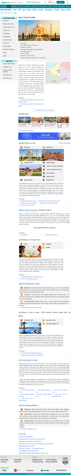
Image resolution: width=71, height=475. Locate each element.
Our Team (4, 461)
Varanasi (34, 9)
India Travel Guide (8, 12)
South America (26, 6)
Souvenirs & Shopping (8, 49)
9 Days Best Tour (7, 66)
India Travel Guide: (6, 9)
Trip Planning (6, 33)
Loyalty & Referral (51, 459)
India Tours (9, 61)
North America (44, 6)
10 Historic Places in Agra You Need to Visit (49, 200)
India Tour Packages (29, 130)
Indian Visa (6, 20)
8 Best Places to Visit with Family (29, 203)
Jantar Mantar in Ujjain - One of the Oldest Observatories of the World (36, 443)
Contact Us (17, 461)
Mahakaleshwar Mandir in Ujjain (26, 446)
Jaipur (28, 9)
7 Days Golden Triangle (9, 63)
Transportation (49, 9)
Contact (60, 2)
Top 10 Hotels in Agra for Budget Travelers (31, 353)
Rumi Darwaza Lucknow (38, 448)
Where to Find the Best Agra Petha (29, 278)
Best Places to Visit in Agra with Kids (49, 203)
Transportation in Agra (29, 360)
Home (1, 12)
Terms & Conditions (51, 461)
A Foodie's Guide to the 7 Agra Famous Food (32, 276)
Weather (57, 9)
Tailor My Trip (61, 6)
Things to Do (6, 30)
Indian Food (6, 43)
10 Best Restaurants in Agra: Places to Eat (31, 307)
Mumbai (41, 9)
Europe (20, 6)
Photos (63, 9)
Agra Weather (24, 234)
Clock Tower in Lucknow (25, 448)
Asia (9, 6)
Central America (35, 6)
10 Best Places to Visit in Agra (28, 200)
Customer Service (37, 461)
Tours (14, 9)
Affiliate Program (37, 459)
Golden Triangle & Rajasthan (7, 70)
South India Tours (7, 75)
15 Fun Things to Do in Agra (27, 205)
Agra (24, 9)
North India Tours (7, 78)
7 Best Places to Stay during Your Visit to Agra (32, 355)
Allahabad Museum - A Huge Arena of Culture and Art (32, 439)
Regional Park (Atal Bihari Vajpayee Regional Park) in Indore (33, 453)
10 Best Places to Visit (8, 27)
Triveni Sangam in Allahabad (26, 436)
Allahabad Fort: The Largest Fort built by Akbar (30, 441)
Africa (50, 6)
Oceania (55, 6)
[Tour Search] (67, 2)
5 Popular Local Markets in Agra (28, 428)
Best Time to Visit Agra (29, 210)
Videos (68, 9)
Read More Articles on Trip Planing (44, 110)
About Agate (4, 459)
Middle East (14, 6)
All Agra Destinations (64, 143)
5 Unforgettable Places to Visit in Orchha (29, 450)
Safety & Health (7, 46)
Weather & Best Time (8, 24)
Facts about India (7, 39)
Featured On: (34, 469)
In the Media (17, 459)
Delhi (19, 9)
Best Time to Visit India (51, 234)
